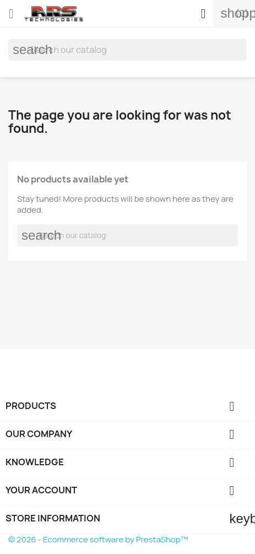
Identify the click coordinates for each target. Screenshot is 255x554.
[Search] (127, 50)
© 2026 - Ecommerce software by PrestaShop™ (98, 539)
